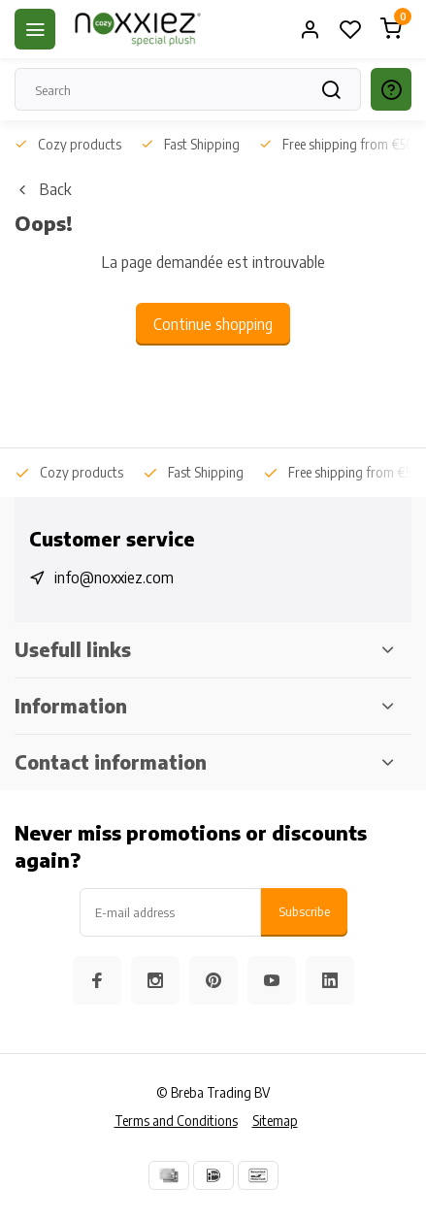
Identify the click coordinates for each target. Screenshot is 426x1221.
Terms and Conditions (176, 1120)
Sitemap (275, 1120)
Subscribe (304, 911)
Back (43, 189)
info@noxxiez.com (114, 577)
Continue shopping (213, 324)
